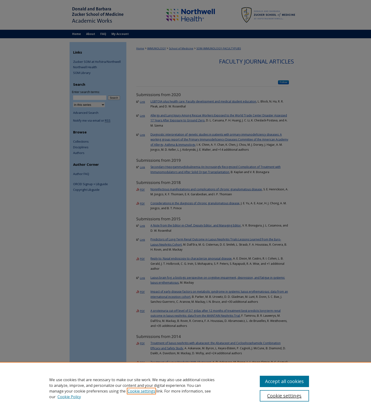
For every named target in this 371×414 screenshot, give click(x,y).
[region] (185, 388)
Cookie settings (141, 391)
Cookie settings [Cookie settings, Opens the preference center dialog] (284, 396)
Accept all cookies (284, 381)
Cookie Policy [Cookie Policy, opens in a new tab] (69, 396)
